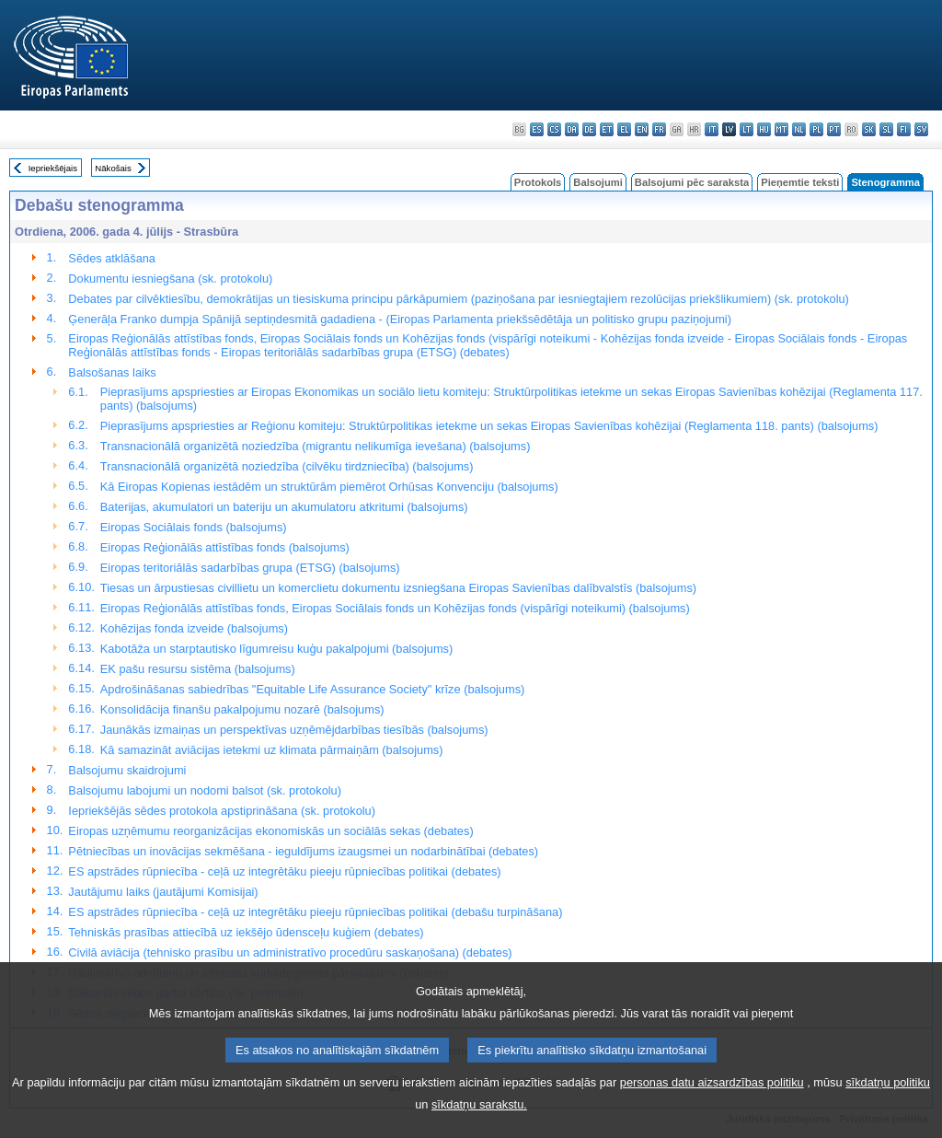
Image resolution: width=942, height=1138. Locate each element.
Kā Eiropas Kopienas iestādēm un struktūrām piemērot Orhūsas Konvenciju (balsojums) (329, 487)
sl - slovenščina (886, 129)
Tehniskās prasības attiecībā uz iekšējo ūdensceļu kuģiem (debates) (245, 932)
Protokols (538, 182)
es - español (537, 129)
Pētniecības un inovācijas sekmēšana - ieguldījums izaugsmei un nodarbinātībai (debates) (303, 851)
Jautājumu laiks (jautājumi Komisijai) (163, 892)
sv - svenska (921, 129)
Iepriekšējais (53, 168)
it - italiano (711, 129)
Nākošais (113, 168)
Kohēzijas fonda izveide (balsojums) (194, 628)
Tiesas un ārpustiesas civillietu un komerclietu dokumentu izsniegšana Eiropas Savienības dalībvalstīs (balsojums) (398, 588)
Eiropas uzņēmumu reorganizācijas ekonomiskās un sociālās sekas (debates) (270, 831)
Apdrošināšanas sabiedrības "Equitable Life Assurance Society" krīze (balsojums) (312, 689)
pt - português (834, 129)
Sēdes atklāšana (111, 258)
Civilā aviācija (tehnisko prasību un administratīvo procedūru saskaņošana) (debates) (289, 952)
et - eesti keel (607, 129)
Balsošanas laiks (111, 372)
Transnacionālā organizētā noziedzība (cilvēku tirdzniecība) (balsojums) (287, 466)
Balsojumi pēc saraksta (692, 182)
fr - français (659, 129)
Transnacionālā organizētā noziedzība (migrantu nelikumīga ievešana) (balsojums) (315, 446)
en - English (642, 129)
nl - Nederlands (799, 129)
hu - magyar (764, 129)
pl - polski (816, 129)
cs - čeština (554, 129)
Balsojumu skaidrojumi (127, 770)
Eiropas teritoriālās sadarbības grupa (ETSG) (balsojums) (250, 568)
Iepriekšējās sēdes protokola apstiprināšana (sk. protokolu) (221, 811)
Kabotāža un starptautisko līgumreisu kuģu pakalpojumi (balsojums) (276, 649)
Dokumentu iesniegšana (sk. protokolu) (170, 278)
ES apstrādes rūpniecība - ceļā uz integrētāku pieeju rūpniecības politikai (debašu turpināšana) (315, 912)
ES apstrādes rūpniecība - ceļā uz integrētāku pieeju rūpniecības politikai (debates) (284, 871)
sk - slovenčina (869, 129)
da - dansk (572, 129)
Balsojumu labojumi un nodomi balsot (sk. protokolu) (204, 790)
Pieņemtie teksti (800, 182)
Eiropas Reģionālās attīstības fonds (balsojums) (225, 547)
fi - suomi (904, 129)
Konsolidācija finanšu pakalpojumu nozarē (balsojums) (242, 709)
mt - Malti (781, 129)
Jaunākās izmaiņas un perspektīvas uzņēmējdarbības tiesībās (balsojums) (294, 730)
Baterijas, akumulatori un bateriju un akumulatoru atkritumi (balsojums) (284, 507)
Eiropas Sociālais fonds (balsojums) (193, 527)
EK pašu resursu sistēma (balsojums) (197, 669)
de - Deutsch (589, 129)
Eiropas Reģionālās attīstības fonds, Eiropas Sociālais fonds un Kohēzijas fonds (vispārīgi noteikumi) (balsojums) (395, 608)
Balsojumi (597, 182)
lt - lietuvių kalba (746, 129)
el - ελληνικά (624, 129)
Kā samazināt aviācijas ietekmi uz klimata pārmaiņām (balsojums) (271, 750)
